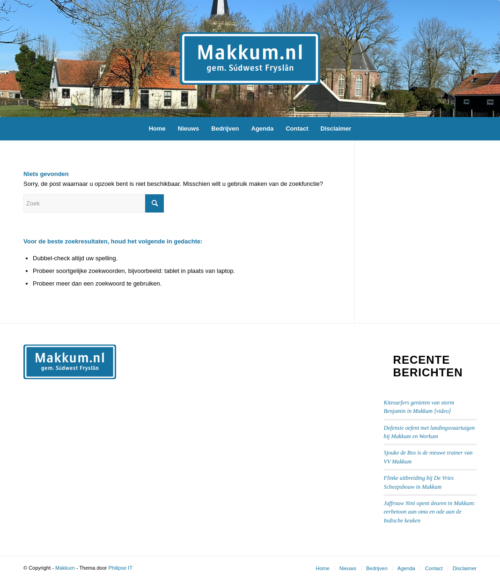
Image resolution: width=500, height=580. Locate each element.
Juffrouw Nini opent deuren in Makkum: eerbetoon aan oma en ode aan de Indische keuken (430, 512)
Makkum (65, 568)
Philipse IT (120, 568)
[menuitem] (157, 128)
